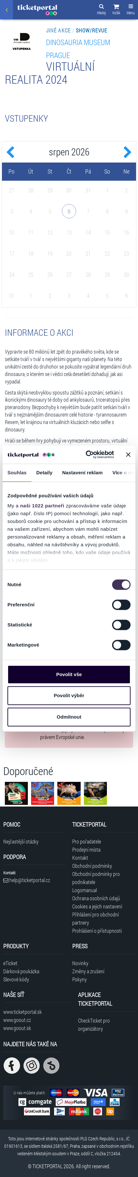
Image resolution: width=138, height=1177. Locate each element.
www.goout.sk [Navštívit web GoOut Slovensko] (17, 1028)
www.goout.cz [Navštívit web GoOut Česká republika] (17, 1019)
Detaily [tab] (44, 472)
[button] (116, 10)
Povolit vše (69, 674)
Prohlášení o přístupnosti (97, 930)
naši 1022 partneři (42, 505)
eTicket (10, 963)
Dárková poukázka (21, 971)
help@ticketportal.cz (26, 880)
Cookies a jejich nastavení (97, 906)
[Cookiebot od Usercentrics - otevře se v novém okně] (86, 454)
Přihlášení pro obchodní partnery (95, 918)
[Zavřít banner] (128, 454)
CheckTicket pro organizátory (94, 1024)
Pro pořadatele (86, 841)
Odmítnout (69, 717)
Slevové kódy (16, 979)
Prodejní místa (86, 849)
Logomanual (84, 890)
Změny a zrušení (88, 971)
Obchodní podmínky (92, 865)
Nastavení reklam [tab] (82, 472)
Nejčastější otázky (21, 841)
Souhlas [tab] (17, 472)
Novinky (80, 963)
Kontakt (80, 857)
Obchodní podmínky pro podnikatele (96, 877)
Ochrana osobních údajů (96, 898)
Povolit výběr (69, 695)
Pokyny (79, 979)
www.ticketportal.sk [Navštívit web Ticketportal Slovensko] (22, 1011)
